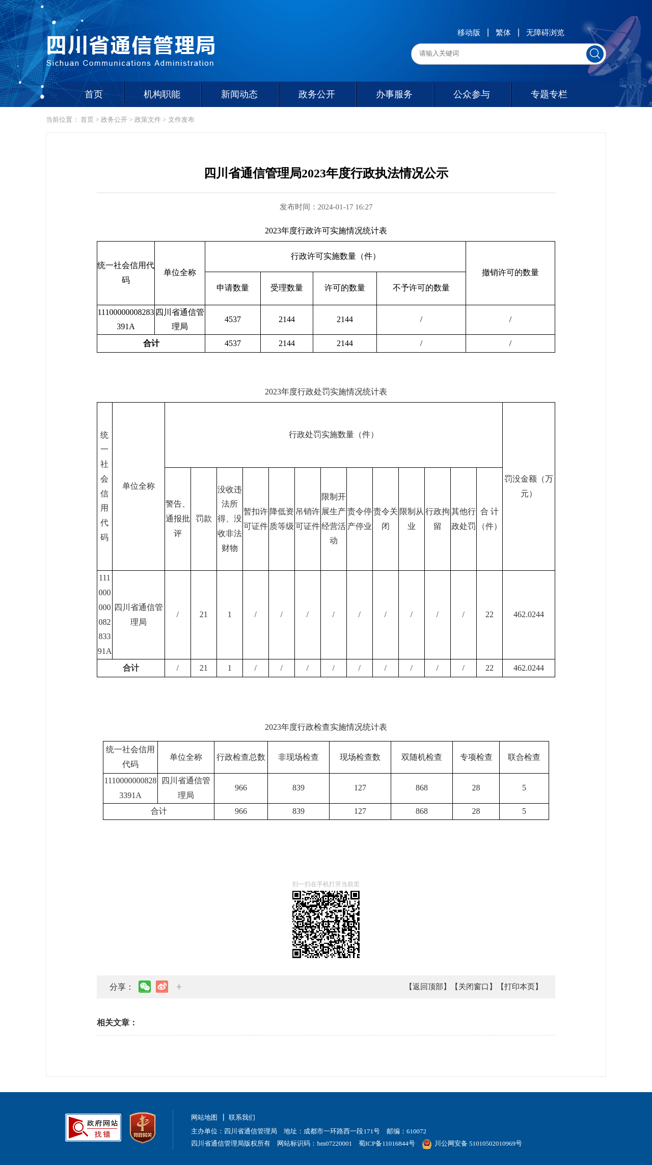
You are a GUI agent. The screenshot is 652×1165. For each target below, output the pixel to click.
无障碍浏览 (545, 33)
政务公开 (316, 94)
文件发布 (181, 119)
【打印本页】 (519, 987)
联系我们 (242, 1117)
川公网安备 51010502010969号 (472, 1143)
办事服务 (394, 94)
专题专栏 (549, 94)
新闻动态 (239, 94)
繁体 (503, 33)
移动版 (463, 33)
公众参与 (471, 94)
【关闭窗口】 (474, 987)
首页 (94, 94)
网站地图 (204, 1117)
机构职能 (162, 94)
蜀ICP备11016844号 (387, 1143)
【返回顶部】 (428, 987)
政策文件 (147, 119)
